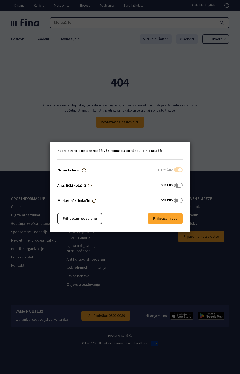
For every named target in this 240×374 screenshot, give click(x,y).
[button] (84, 170)
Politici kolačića (152, 151)
